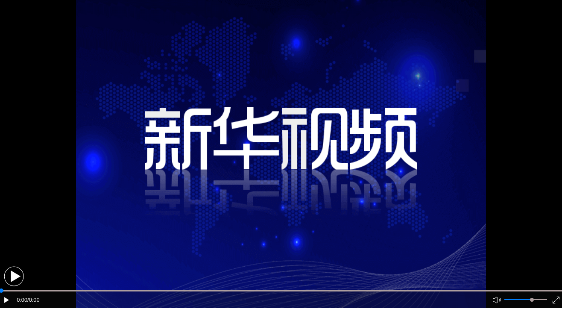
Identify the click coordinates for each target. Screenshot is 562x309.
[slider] (532, 300)
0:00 (22, 300)
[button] (14, 276)
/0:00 (33, 300)
